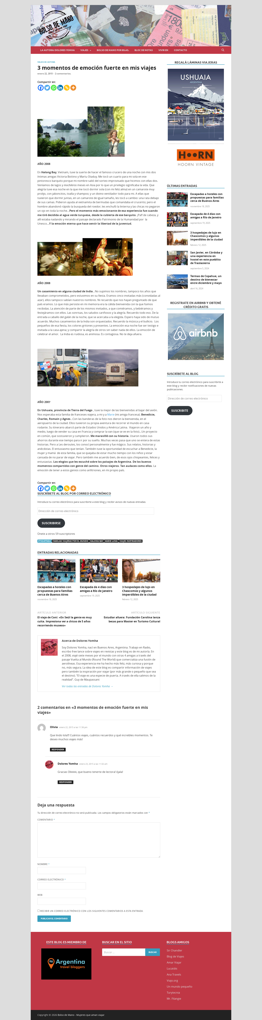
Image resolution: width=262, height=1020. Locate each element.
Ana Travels (174, 974)
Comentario (46, 819)
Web (39, 894)
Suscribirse (51, 523)
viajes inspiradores (130, 541)
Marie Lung (111, 541)
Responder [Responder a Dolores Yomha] (65, 782)
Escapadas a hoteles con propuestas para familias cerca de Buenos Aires (54, 590)
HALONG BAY (96, 541)
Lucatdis (172, 968)
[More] (73, 88)
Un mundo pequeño (179, 986)
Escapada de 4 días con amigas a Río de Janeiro (96, 589)
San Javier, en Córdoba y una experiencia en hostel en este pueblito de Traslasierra (206, 258)
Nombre (43, 864)
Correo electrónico (51, 879)
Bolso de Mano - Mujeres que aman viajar (81, 1014)
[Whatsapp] (54, 88)
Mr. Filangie (174, 998)
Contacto (180, 50)
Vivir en (163, 50)
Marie (110, 414)
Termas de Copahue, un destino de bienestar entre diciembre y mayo (206, 279)
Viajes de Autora (46, 62)
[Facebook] (41, 88)
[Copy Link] (67, 88)
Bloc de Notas (144, 50)
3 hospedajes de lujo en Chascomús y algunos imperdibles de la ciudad (139, 590)
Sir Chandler (174, 950)
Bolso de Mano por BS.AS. (113, 50)
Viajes (84, 50)
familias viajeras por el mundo (70, 541)
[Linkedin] (60, 88)
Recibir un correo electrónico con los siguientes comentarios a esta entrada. (92, 910)
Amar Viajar (174, 962)
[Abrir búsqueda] (222, 50)
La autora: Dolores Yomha (57, 50)
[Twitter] (47, 88)
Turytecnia (173, 992)
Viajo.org (172, 980)
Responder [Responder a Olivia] (58, 749)
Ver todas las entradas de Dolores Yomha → (87, 686)
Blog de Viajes (175, 956)
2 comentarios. (63, 73)
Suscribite (179, 411)
